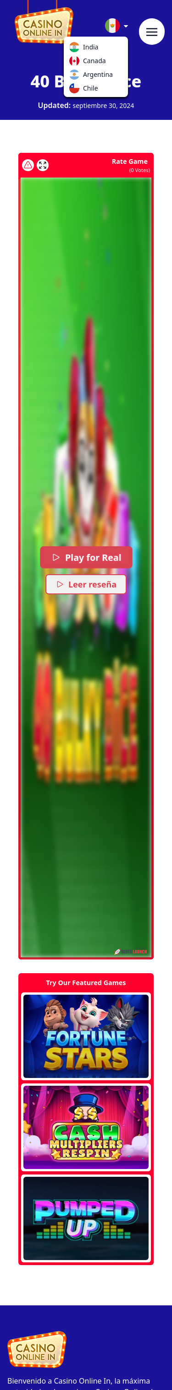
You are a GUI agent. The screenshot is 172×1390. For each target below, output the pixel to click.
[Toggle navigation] (152, 31)
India (76, 49)
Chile (76, 90)
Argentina (76, 76)
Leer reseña (86, 584)
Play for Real (86, 557)
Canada (76, 63)
